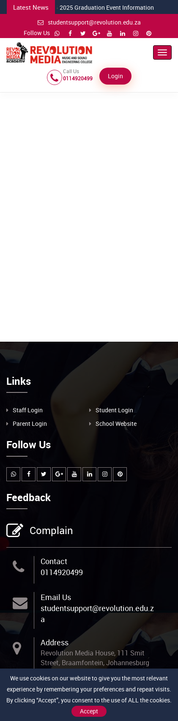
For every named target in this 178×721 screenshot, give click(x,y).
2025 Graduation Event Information (92, 7)
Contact (54, 561)
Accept (89, 711)
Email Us (56, 597)
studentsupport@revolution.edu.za (89, 22)
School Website (116, 423)
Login (115, 76)
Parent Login (30, 423)
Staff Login (28, 410)
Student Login (114, 410)
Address (54, 642)
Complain (50, 531)
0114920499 (62, 572)
